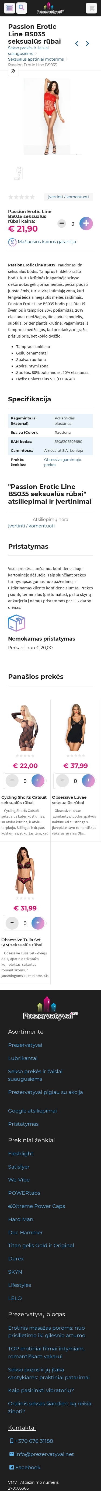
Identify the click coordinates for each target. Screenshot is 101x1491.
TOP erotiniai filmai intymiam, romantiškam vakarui (46, 1352)
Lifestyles (19, 1285)
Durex (16, 1258)
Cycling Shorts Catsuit (24, 800)
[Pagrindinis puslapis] (50, 8)
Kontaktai (22, 1427)
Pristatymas (23, 1124)
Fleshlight (20, 1153)
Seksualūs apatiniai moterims (36, 59)
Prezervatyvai (25, 1045)
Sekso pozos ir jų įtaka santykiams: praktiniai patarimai (49, 1373)
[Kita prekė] (87, 44)
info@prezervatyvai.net (41, 1454)
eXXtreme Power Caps (36, 1206)
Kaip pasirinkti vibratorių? (41, 1390)
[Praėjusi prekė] (76, 44)
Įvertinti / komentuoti (68, 196)
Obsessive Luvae (69, 800)
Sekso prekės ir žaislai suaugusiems (35, 1075)
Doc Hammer (25, 1232)
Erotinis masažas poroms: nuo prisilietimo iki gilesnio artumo (46, 1332)
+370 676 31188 (30, 1441)
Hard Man (20, 1219)
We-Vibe (19, 1179)
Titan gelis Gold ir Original (41, 1245)
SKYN (15, 1271)
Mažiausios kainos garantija (42, 242)
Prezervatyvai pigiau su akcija (45, 1092)
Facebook (24, 1467)
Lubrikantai (22, 1058)
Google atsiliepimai (32, 1110)
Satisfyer (19, 1166)
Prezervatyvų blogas (36, 1314)
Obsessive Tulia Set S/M (21, 942)
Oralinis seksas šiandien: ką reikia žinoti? (49, 1407)
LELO (15, 1298)
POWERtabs (24, 1193)
